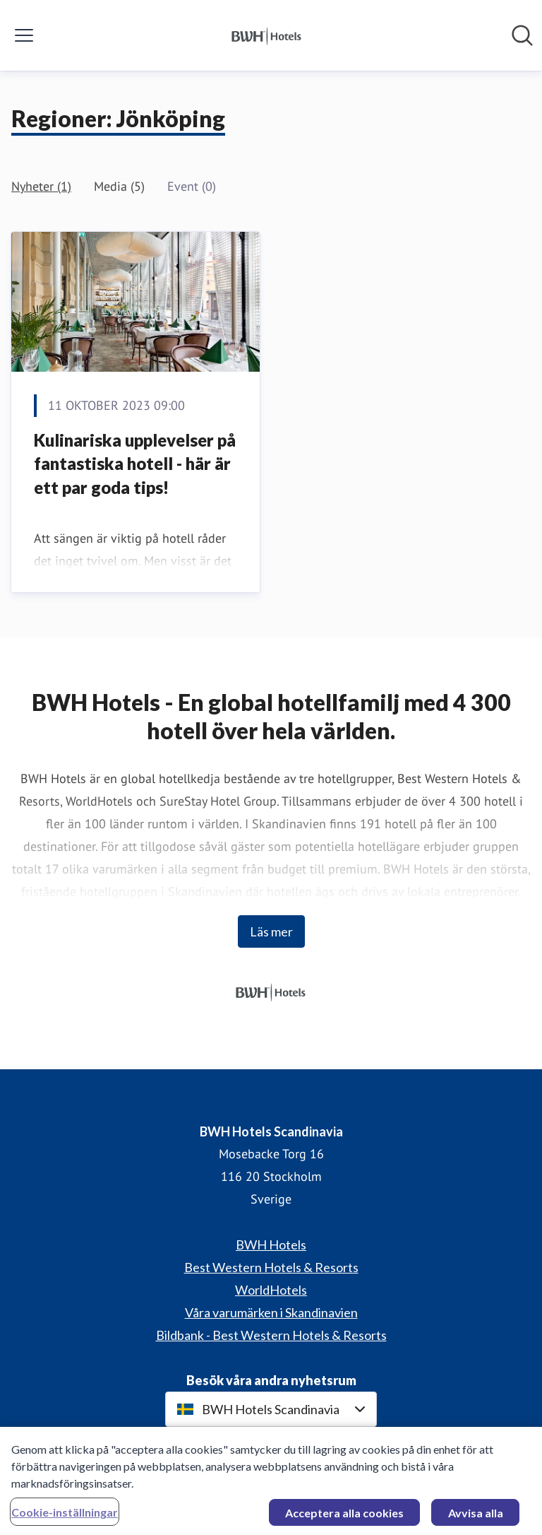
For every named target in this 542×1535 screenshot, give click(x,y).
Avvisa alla (475, 1515)
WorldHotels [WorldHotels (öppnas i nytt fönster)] (271, 1290)
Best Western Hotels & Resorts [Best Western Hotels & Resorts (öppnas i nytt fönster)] (271, 1267)
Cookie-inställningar (64, 1515)
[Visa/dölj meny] (24, 35)
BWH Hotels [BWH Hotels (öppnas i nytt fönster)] (271, 1244)
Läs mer (271, 931)
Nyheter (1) (41, 186)
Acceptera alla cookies (344, 1515)
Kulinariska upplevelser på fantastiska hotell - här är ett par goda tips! (135, 464)
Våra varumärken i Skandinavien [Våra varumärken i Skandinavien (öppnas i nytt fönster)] (271, 1312)
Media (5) (119, 186)
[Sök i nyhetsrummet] (522, 35)
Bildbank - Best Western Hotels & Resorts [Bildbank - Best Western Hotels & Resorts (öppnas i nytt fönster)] (271, 1335)
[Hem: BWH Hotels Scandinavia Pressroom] (266, 35)
